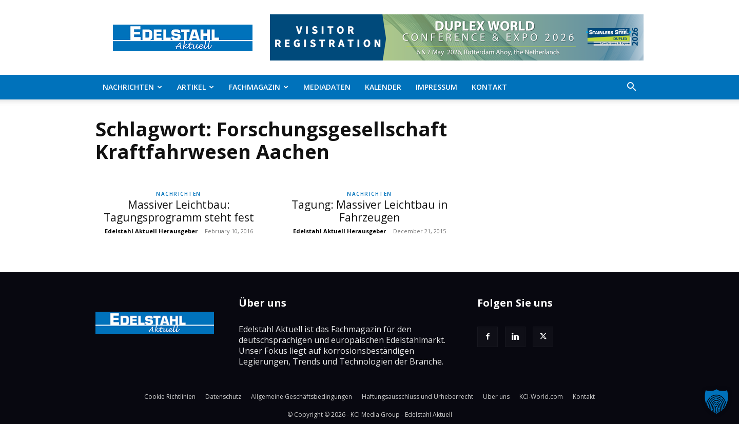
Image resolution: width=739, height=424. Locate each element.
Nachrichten (132, 87)
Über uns (496, 396)
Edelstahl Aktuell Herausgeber (151, 231)
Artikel (195, 87)
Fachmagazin (258, 87)
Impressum (436, 87)
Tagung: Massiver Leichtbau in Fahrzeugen (369, 211)
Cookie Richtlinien (170, 396)
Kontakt (489, 87)
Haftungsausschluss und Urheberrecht (417, 396)
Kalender (383, 87)
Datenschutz (223, 396)
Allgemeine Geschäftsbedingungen (301, 396)
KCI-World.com (541, 396)
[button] (631, 87)
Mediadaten (327, 87)
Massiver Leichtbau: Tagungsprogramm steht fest (179, 211)
